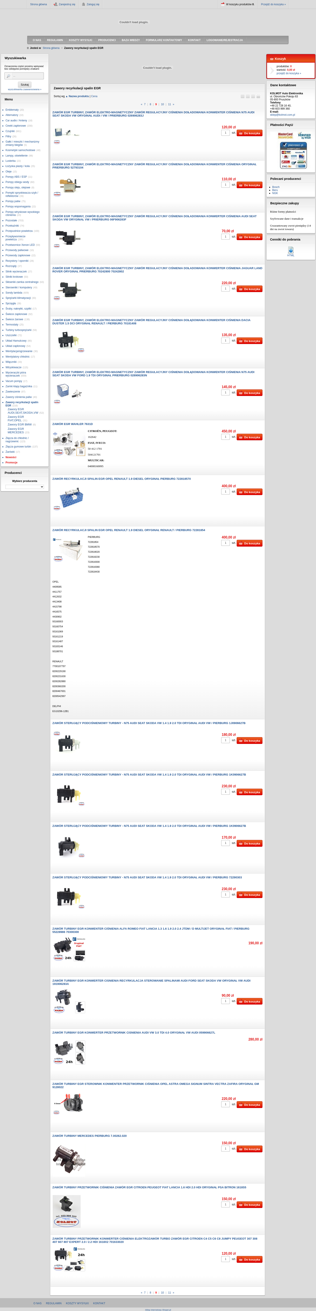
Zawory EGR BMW (20, 424)
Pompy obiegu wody (17, 182)
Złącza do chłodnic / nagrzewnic (17, 440)
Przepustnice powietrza (19, 230)
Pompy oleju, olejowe (17, 187)
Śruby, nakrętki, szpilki (18, 308)
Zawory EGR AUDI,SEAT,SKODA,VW (23, 411)
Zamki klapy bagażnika (18, 386)
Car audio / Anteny (16, 120)
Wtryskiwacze (13, 367)
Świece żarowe (14, 319)
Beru (275, 190)
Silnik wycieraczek (16, 271)
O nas (37, 1303)
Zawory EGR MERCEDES (16, 430)
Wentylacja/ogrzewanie (18, 351)
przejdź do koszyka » (289, 73)
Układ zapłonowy (15, 346)
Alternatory (11, 115)
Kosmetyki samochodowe (20, 150)
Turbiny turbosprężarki (18, 330)
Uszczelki (11, 335)
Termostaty (11, 324)
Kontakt (99, 1303)
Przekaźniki (12, 225)
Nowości (10, 457)
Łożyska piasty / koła (17, 166)
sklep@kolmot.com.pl (282, 114)
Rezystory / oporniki (16, 260)
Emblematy (12, 109)
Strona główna (38, 4)
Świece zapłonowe (16, 314)
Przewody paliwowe (16, 250)
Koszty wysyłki (77, 1303)
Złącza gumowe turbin (18, 446)
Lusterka (10, 160)
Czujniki (10, 131)
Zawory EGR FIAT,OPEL (16, 418)
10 (162, 104)
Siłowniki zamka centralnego (21, 282)
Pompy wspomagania (18, 206)
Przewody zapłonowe (17, 255)
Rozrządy (11, 266)
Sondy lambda (13, 292)
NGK (275, 193)
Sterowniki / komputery (18, 287)
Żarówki (10, 451)
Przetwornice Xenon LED (20, 244)
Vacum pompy (13, 381)
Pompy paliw (12, 201)
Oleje (8, 171)
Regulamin (53, 1303)
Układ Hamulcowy (15, 340)
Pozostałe (11, 220)
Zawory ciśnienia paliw (18, 397)
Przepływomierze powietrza (15, 238)
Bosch (276, 187)
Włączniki (11, 361)
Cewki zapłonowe (15, 125)
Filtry (8, 136)
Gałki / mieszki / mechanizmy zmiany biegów (22, 143)
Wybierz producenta (24, 481)
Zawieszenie (12, 391)
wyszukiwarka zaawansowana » (24, 89)
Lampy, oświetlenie (16, 155)
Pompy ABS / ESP (16, 176)
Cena (94, 96)
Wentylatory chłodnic (17, 356)
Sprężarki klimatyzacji (18, 297)
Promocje (11, 462)
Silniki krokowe (14, 276)
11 (169, 104)
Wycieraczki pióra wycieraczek (15, 374)
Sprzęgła (10, 303)
